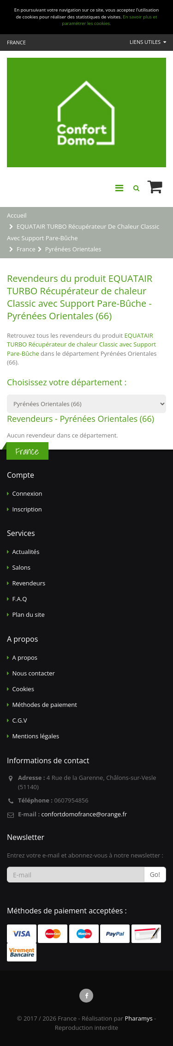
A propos (24, 657)
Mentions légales (35, 736)
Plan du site (28, 614)
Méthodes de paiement (44, 704)
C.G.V (19, 720)
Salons (21, 567)
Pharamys (138, 1018)
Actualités (25, 551)
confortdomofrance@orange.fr (84, 814)
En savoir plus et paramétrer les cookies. (109, 20)
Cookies (23, 689)
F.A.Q (19, 599)
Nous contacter (33, 673)
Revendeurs (28, 583)
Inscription (27, 509)
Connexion (27, 493)
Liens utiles (148, 41)
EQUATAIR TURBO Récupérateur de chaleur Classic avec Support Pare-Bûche (81, 344)
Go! (155, 874)
